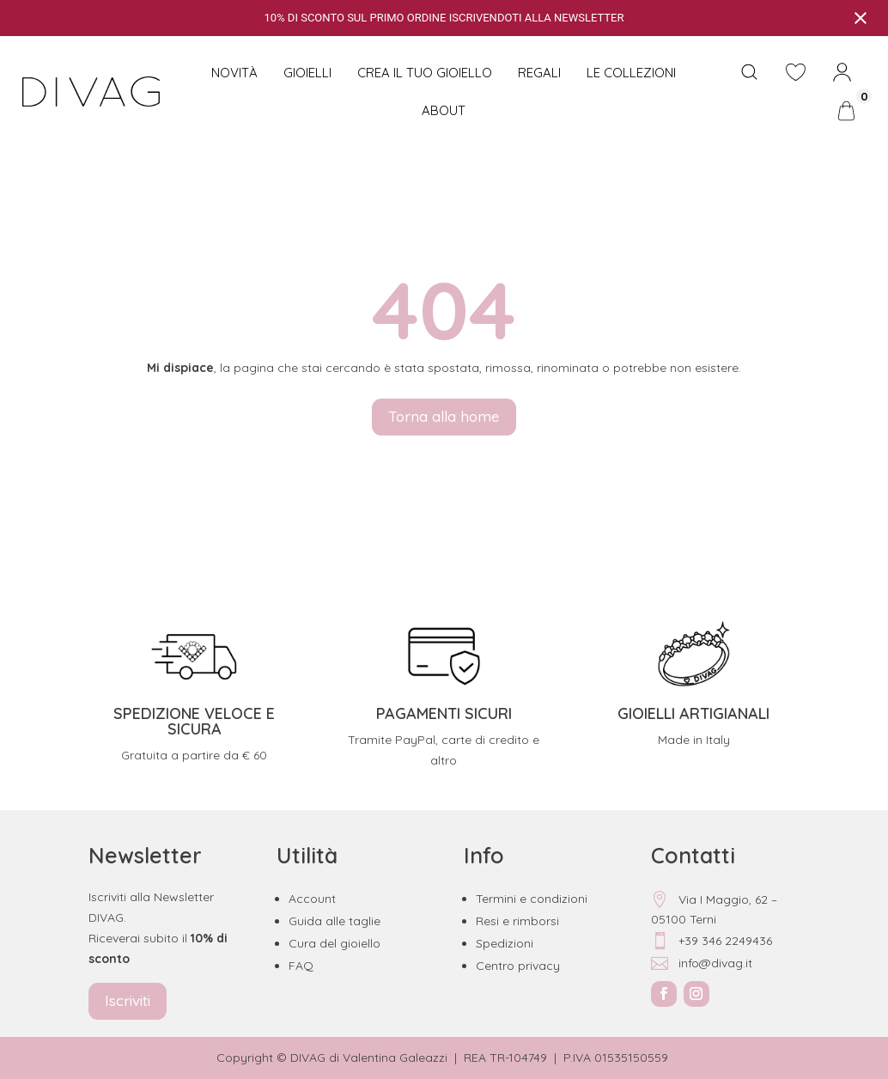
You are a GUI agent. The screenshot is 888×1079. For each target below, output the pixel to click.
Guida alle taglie (334, 921)
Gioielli (307, 72)
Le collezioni (631, 72)
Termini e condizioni (531, 898)
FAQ (301, 965)
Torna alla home (444, 416)
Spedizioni (504, 943)
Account (312, 898)
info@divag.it (701, 963)
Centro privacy (518, 965)
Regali (539, 72)
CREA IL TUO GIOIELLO (424, 72)
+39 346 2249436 (711, 940)
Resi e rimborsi (517, 921)
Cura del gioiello (334, 943)
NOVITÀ (234, 72)
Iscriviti (127, 1000)
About (443, 110)
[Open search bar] (749, 72)
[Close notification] (860, 18)
